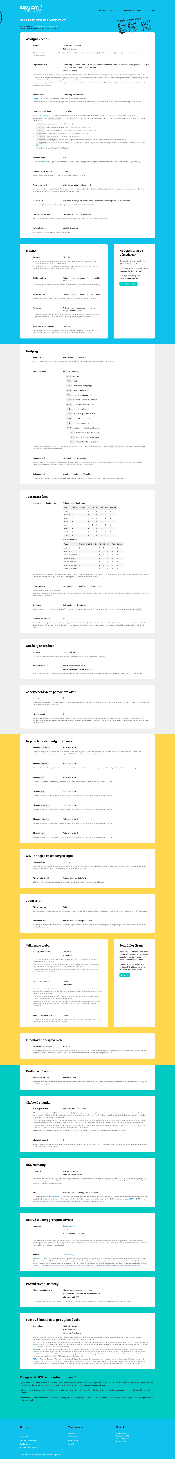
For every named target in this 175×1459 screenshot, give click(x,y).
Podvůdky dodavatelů (132, 10)
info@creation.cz (122, 1439)
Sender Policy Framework (50, 1194)
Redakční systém (74, 1431)
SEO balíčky (150, 10)
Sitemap (36, 1256)
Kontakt (71, 1441)
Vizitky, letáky (73, 1438)
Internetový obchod (75, 1434)
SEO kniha (24, 1434)
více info (67, 124)
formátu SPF (129, 1196)
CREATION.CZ (68, 1452)
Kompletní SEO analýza (29, 1445)
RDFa (35, 1356)
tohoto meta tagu (44, 115)
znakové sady (45, 161)
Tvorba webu (25, 1441)
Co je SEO (101, 10)
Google (35, 99)
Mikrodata (36, 1347)
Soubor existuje (69, 1223)
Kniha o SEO (115, 10)
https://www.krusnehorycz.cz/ (45, 26)
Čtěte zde (134, 980)
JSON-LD (36, 1339)
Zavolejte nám (134, 290)
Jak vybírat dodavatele (28, 1438)
